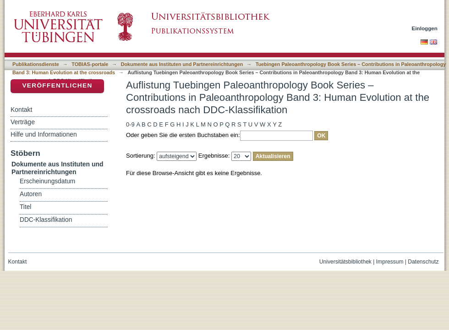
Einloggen (425, 28)
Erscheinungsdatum (47, 181)
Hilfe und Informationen (44, 134)
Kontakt (21, 109)
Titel (25, 207)
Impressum (390, 261)
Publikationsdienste (35, 64)
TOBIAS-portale (89, 64)
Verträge (23, 122)
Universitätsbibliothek (345, 261)
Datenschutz (423, 261)
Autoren (31, 194)
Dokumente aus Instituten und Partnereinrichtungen (182, 64)
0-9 (130, 124)
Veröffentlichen (57, 85)
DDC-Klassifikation (46, 219)
